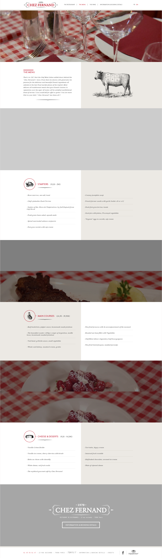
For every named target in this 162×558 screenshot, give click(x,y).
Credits (111, 552)
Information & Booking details (111, 4)
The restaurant (69, 4)
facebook (122, 553)
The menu (82, 4)
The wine (93, 4)
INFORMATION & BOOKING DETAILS (80, 525)
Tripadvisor (133, 552)
